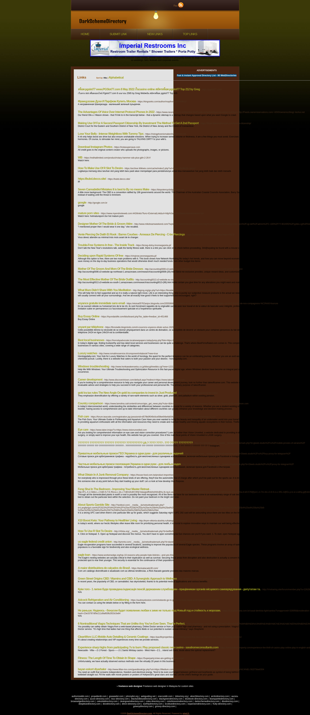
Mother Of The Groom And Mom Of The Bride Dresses (110, 268)
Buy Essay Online (88, 316)
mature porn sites (88, 213)
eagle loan (84, 554)
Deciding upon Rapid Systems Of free (100, 255)
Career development (90, 379)
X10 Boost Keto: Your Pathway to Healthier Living (107, 520)
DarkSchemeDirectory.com (139, 713)
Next (237, 681)
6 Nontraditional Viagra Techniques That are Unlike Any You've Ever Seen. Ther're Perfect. (131, 623)
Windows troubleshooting (93, 366)
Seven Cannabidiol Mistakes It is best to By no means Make (113, 189)
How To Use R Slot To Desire (95, 531)
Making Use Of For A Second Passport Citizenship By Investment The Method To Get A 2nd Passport (138, 123)
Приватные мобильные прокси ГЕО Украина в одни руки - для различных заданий (130, 453)
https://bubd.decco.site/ (92, 178)
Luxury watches (87, 353)
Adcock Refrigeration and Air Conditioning (103, 599)
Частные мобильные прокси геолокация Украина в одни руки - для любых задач (129, 464)
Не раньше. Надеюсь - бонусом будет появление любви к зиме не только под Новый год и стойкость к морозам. (149, 610)
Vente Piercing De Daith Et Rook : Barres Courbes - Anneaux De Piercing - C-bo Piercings (131, 234)
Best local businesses (91, 340)
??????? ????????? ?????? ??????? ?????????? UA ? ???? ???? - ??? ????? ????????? (135, 442)
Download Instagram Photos (95, 146)
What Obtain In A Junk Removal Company (103, 474)
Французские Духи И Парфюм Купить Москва (107, 101)
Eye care (83, 429)
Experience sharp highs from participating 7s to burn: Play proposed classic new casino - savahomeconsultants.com (148, 647)
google (82, 202)
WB (80, 157)
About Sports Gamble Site (93, 504)
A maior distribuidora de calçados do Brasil (104, 567)
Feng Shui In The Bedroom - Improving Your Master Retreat (113, 489)
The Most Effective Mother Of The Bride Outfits (106, 279)
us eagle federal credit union (95, 541)
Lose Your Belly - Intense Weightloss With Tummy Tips (110, 133)
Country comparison (90, 403)
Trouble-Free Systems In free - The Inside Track (106, 245)
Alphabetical (115, 77)
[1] (231, 681)
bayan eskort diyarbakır (92, 669)
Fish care (83, 416)
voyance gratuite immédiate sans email (101, 303)
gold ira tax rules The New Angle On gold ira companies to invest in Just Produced (127, 392)
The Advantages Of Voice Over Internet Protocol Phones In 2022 (116, 111)
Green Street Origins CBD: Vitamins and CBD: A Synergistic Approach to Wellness (127, 578)
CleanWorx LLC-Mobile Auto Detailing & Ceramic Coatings (113, 636)
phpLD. (186, 713)
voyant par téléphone (90, 327)
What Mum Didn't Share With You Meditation (104, 290)
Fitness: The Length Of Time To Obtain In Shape (107, 658)
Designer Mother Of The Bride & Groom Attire (105, 223)
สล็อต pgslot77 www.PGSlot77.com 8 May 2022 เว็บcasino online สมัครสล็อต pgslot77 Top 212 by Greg (139, 89)
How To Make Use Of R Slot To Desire (100, 168)
